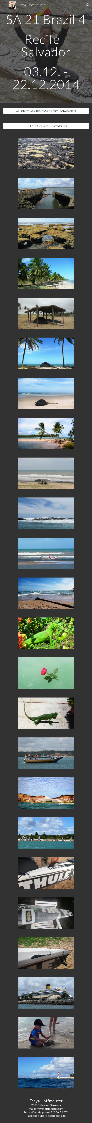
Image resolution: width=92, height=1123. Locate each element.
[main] (46, 51)
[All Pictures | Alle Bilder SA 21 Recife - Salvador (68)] (46, 111)
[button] (4, 5)
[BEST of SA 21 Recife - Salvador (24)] (46, 126)
